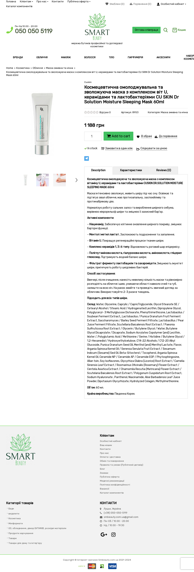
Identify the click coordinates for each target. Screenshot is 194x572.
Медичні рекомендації (112, 480)
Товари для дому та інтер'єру (25, 543)
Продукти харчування (21, 533)
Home (9, 68)
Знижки (104, 473)
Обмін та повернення (112, 461)
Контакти (58, 1)
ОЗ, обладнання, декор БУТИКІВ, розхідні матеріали (37, 528)
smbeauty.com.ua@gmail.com (121, 517)
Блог (102, 469)
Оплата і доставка (110, 457)
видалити (14, 513)
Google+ (104, 534)
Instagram (113, 534)
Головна (11, 1)
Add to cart (118, 136)
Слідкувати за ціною (153, 148)
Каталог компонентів (19, 6)
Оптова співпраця (146, 30)
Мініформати (16, 523)
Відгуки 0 (105, 112)
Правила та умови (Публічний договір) (121, 464)
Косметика (23, 68)
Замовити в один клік (119, 148)
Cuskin (88, 82)
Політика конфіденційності (115, 484)
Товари (13, 538)
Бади (11, 508)
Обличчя (38, 68)
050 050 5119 (33, 31)
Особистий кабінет (111, 441)
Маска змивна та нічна (59, 68)
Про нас (42, 1)
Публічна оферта (78, 1)
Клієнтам (26, 1)
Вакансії (104, 488)
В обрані (146, 136)
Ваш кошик (106, 445)
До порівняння (168, 136)
